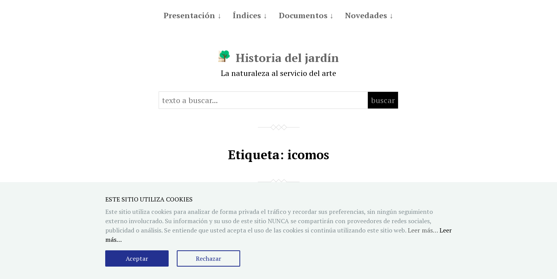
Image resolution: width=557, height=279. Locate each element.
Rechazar (208, 258)
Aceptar (137, 258)
